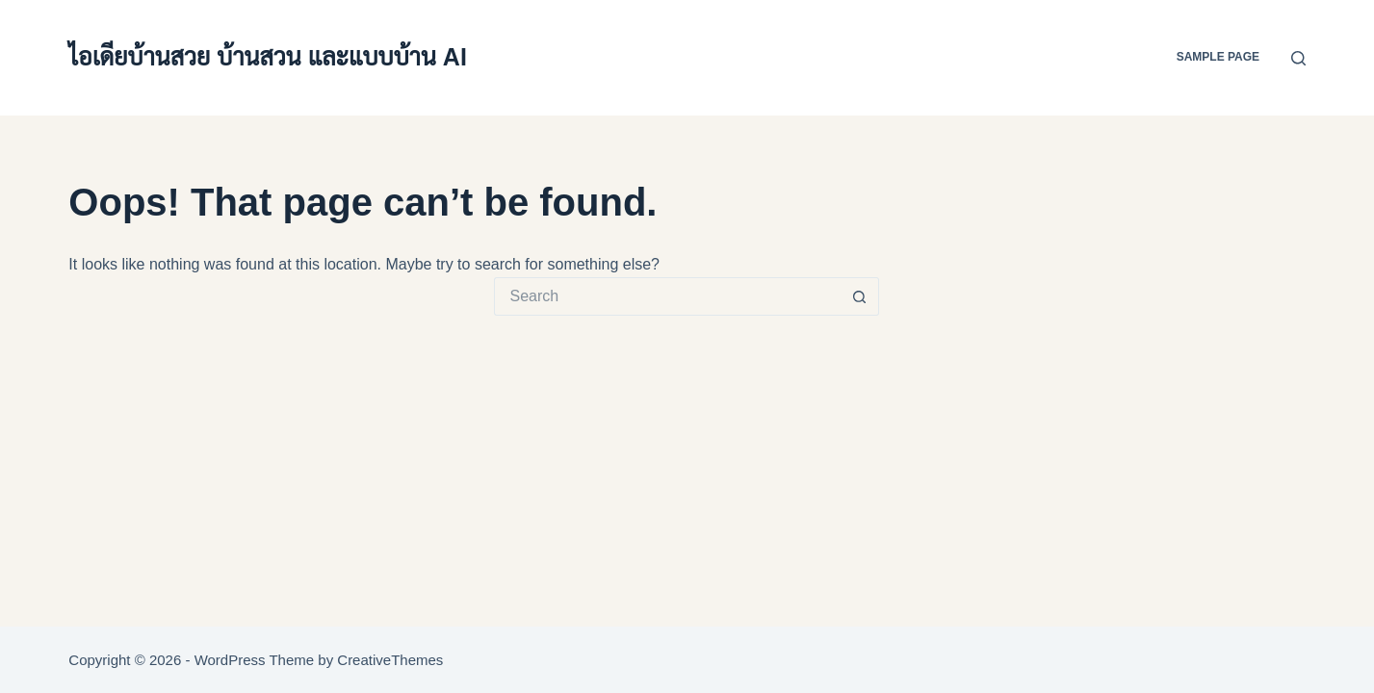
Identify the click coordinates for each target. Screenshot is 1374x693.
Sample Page (1218, 57)
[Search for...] (667, 296)
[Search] (1298, 58)
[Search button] (860, 296)
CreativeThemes (390, 660)
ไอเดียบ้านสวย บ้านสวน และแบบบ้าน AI (267, 56)
